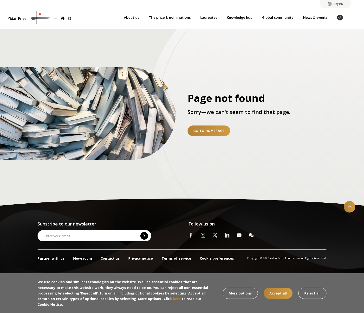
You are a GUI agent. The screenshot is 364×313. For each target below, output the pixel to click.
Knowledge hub (240, 17)
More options (240, 293)
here (177, 298)
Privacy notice (140, 258)
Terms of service (176, 258)
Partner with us (51, 258)
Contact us (110, 258)
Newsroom (82, 258)
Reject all (312, 293)
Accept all (278, 293)
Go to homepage (208, 130)
